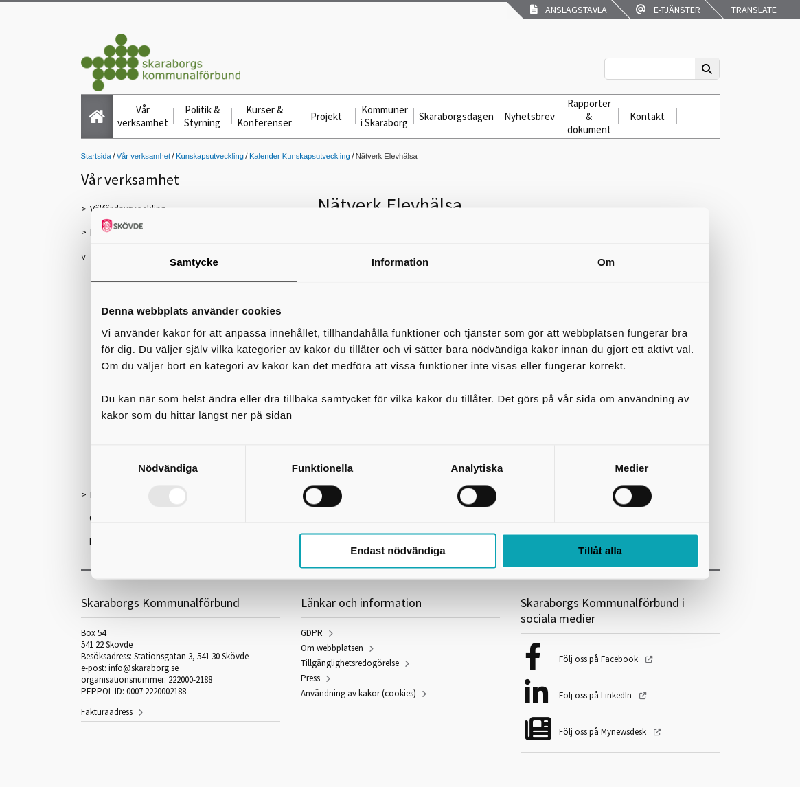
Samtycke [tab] (194, 263)
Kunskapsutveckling (210, 156)
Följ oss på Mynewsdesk (603, 732)
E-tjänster (668, 9)
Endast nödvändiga (397, 551)
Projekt (326, 116)
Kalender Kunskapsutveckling (299, 156)
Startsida (96, 156)
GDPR (312, 633)
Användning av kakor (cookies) (358, 693)
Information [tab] (400, 263)
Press (310, 678)
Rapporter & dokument (589, 116)
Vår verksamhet (142, 116)
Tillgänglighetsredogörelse (350, 663)
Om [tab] (606, 263)
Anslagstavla (568, 9)
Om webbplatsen (332, 648)
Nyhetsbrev (529, 116)
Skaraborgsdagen (456, 116)
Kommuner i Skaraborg (384, 116)
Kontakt (647, 116)
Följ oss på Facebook (599, 659)
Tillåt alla (600, 551)
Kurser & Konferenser (264, 116)
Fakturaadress (107, 712)
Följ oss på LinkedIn (596, 695)
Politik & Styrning (202, 116)
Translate (753, 9)
